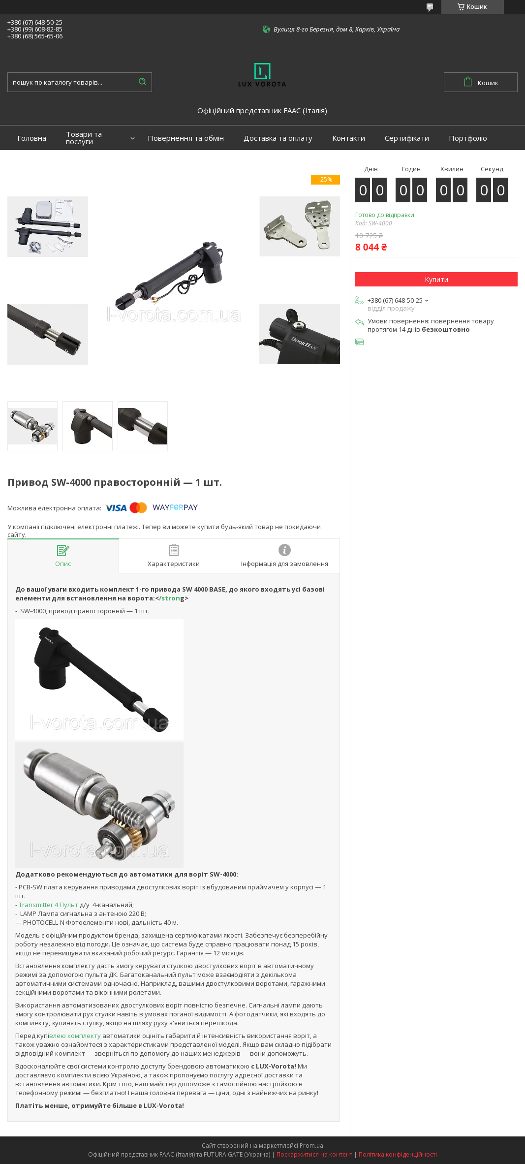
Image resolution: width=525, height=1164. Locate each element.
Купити (436, 279)
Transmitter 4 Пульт (47, 904)
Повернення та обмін (186, 138)
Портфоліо (468, 138)
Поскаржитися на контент (314, 1154)
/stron (169, 598)
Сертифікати (407, 138)
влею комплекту (75, 1035)
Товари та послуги (84, 137)
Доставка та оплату (278, 138)
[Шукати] (142, 82)
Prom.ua (311, 1145)
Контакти (348, 138)
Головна (31, 138)
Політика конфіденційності (398, 1154)
